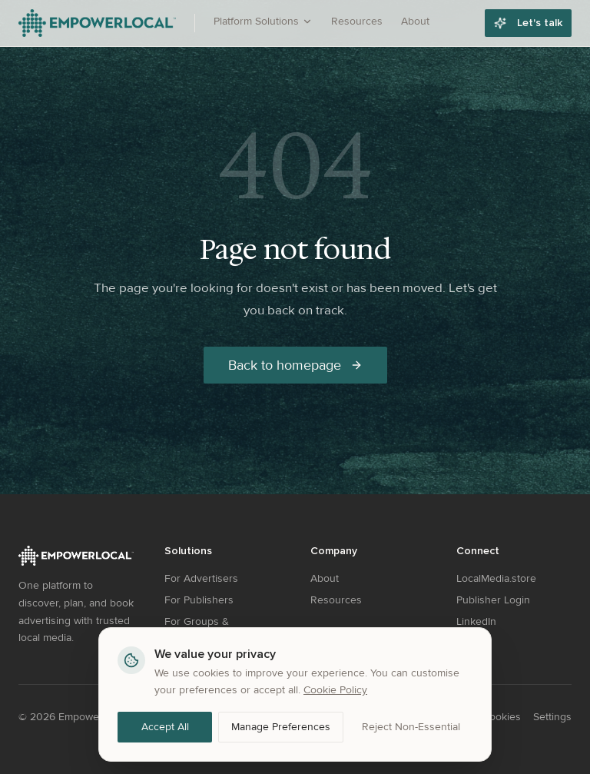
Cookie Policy (335, 689)
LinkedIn (476, 621)
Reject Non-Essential (411, 726)
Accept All (165, 726)
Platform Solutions (263, 21)
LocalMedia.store (496, 578)
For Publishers (199, 599)
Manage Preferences (280, 726)
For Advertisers (201, 578)
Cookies (501, 716)
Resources (357, 21)
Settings (552, 716)
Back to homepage (295, 365)
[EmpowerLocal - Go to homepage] (97, 23)
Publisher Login (493, 599)
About (415, 21)
